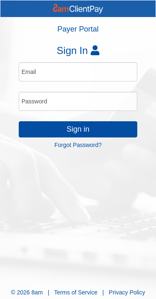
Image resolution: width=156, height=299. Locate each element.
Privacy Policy (127, 292)
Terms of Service (75, 292)
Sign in (78, 129)
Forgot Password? (78, 145)
